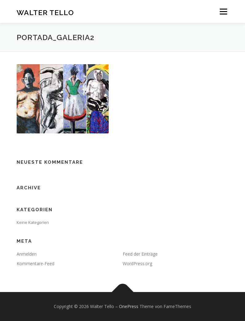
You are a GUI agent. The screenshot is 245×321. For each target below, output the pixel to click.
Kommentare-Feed (35, 263)
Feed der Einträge (140, 254)
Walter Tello (45, 12)
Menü (223, 11)
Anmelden (27, 254)
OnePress (128, 306)
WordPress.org (137, 263)
